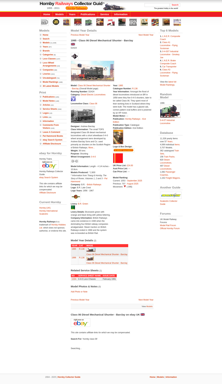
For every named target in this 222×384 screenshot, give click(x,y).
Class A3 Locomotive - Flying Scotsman (169, 72)
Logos (46, 113)
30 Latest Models (51, 86)
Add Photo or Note (79, 292)
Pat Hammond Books (53, 136)
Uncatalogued (49, 78)
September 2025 (134, 181)
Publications (88, 14)
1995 (120, 85)
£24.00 (130, 165)
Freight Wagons (173, 178)
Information (121, 14)
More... (91, 147)
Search (46, 39)
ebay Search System (52, 140)
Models (59, 14)
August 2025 (132, 184)
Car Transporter (169, 66)
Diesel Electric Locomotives (93, 94)
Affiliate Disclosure (52, 144)
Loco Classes (49, 59)
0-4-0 (93, 157)
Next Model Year (145, 35)
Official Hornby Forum (170, 228)
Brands (46, 51)
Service (104, 14)
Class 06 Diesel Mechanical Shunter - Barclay (106, 254)
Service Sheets (50, 109)
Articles (46, 105)
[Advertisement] (111, 362)
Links (45, 117)
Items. (177, 144)
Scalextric (43, 214)
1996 (74, 257)
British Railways (94, 184)
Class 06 (93, 103)
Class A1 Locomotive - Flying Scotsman (169, 45)
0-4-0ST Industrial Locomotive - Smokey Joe (169, 54)
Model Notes (49, 101)
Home (46, 14)
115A (74, 279)
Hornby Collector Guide (69, 377)
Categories (48, 54)
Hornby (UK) (45, 208)
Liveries (46, 74)
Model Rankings (50, 82)
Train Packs (169, 157)
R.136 (135, 88)
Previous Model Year (80, 35)
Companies (48, 70)
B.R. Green (83, 204)
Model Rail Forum (168, 225)
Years (72, 14)
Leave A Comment (51, 132)
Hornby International (48, 211)
